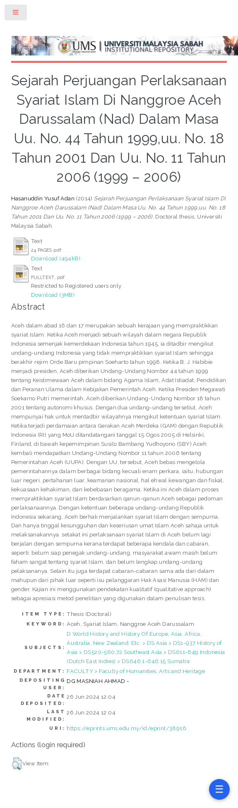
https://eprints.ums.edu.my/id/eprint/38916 (126, 728)
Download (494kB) (55, 258)
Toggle (16, 14)
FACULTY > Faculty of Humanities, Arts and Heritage (136, 671)
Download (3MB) (53, 294)
